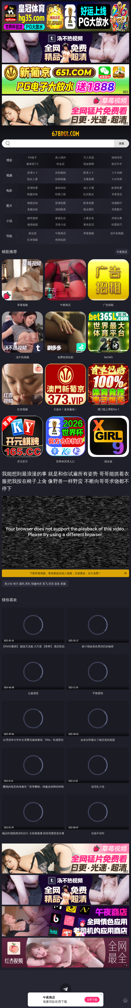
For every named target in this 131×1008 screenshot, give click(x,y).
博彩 (9, 160)
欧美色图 (88, 203)
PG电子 (32, 157)
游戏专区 (117, 157)
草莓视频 (88, 233)
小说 (9, 221)
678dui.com (65, 134)
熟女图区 (88, 209)
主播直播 (88, 179)
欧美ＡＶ (88, 172)
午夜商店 (60, 233)
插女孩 (32, 233)
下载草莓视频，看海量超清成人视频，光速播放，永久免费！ (78, 573)
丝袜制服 (60, 179)
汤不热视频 (116, 233)
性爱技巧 (117, 224)
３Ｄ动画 (117, 172)
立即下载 (92, 999)
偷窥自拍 (32, 203)
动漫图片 (117, 203)
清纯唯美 (60, 209)
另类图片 (117, 209)
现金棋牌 (88, 164)
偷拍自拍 (60, 188)
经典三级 (60, 194)
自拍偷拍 (60, 172)
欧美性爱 (117, 188)
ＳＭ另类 (117, 179)
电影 (9, 190)
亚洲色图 (60, 203)
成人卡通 (88, 188)
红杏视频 (32, 239)
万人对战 (88, 157)
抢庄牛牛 (117, 164)
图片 (9, 206)
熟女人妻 (32, 179)
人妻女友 (88, 218)
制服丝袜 (32, 194)
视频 (9, 175)
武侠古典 (117, 218)
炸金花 (60, 164)
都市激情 (32, 218)
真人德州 (60, 157)
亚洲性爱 (32, 188)
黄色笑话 (88, 224)
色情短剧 (60, 239)
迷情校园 (32, 224)
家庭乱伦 (60, 218)
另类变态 (117, 194)
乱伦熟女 (88, 194)
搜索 (121, 143)
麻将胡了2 (32, 164)
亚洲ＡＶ (32, 172)
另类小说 (60, 224)
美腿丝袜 (32, 209)
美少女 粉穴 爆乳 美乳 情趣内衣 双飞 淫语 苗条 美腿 (35, 583)
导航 (9, 236)
